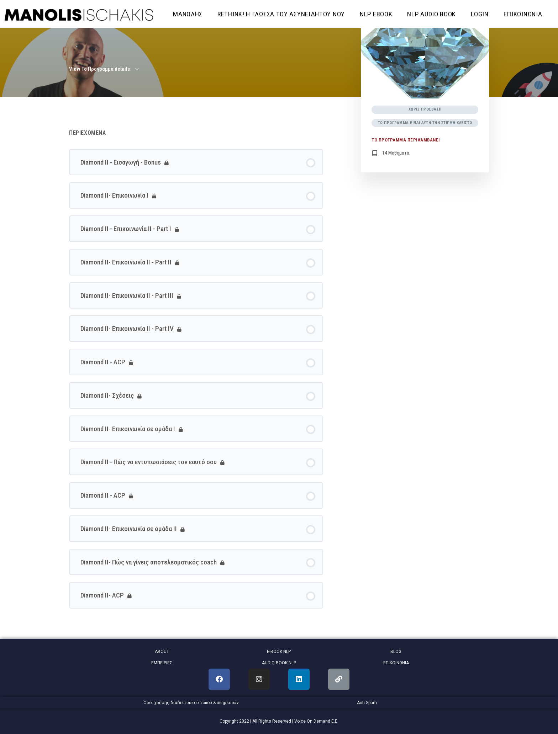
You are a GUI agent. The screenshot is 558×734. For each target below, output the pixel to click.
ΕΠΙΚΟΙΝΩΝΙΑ (523, 14)
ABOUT (162, 651)
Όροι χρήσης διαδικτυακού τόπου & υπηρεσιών (191, 702)
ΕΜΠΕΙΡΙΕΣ (162, 662)
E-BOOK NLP (279, 651)
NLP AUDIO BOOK (431, 14)
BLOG (395, 651)
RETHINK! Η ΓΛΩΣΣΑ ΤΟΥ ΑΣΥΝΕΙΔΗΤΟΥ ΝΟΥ (281, 14)
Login (480, 14)
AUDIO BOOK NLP (279, 662)
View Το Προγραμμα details (104, 69)
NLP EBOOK (376, 14)
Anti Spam (367, 702)
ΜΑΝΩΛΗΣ (187, 14)
